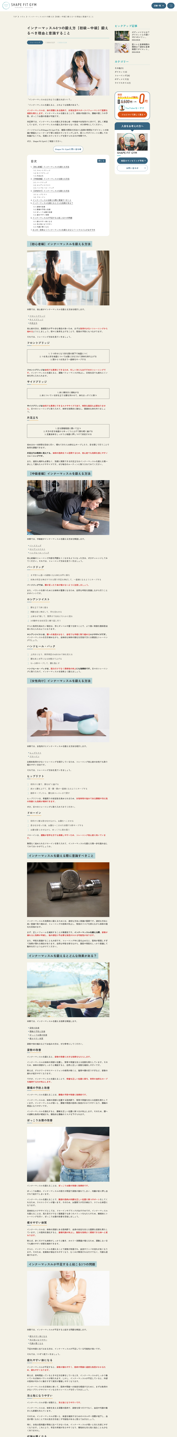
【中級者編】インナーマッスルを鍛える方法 (51, 178)
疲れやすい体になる (44, 221)
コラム (22, 16)
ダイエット (121, 71)
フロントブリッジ (43, 170)
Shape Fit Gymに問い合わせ (68, 149)
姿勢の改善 (41, 206)
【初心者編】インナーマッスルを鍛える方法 (50, 166)
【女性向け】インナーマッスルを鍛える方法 (50, 190)
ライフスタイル (123, 82)
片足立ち (40, 176)
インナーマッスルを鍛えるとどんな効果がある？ (52, 203)
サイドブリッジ (43, 173)
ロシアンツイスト (44, 185)
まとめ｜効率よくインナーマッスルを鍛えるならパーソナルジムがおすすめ (63, 229)
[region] (68, 356)
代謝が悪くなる (43, 227)
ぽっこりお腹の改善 (44, 212)
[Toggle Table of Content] (101, 161)
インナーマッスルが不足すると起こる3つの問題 (52, 217)
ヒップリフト (42, 194)
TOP (15, 16)
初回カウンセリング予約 (132, 160)
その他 (119, 68)
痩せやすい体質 (43, 215)
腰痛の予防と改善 (44, 209)
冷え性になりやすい (44, 224)
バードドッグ (42, 182)
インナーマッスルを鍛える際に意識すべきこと (52, 200)
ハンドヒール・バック (45, 188)
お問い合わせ (132, 168)
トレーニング (35, 42)
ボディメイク (122, 79)
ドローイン (41, 197)
